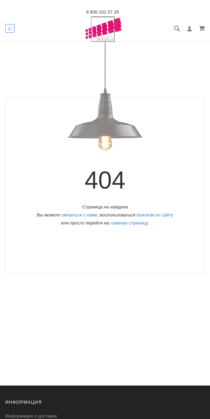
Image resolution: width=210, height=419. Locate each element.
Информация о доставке (31, 416)
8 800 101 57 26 (102, 12)
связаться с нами (79, 215)
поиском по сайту (155, 215)
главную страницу (129, 223)
